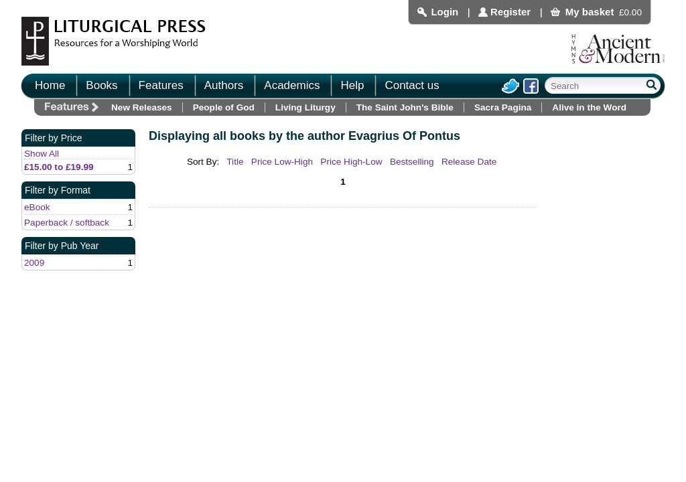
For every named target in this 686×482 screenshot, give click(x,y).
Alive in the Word (589, 107)
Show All (41, 154)
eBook (37, 207)
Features (161, 85)
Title (234, 162)
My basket (589, 11)
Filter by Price (53, 138)
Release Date (468, 162)
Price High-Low (351, 162)
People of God (224, 107)
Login (444, 11)
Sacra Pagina (502, 107)
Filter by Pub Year (62, 245)
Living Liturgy (305, 107)
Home (50, 85)
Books (101, 85)
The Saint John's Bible (405, 107)
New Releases (141, 107)
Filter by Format (57, 190)
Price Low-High (282, 162)
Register (510, 11)
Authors (224, 85)
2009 (34, 263)
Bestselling (412, 162)
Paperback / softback (66, 223)
